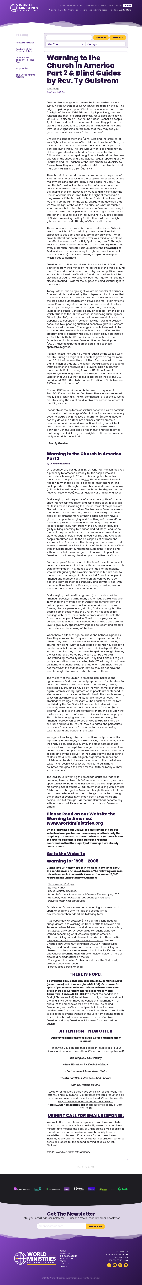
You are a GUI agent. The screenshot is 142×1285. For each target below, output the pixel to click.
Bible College (96, 5)
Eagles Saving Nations (95, 10)
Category (93, 44)
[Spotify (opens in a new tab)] (119, 1189)
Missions (79, 10)
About (58, 5)
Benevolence (68, 5)
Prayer (106, 5)
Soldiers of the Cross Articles (24, 50)
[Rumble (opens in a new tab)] (120, 1265)
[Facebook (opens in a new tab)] (109, 1265)
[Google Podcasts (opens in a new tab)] (52, 1189)
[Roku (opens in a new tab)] (66, 1189)
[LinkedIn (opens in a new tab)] (126, 1265)
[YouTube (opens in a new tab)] (115, 1265)
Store (124, 10)
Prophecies (69, 10)
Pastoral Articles (25, 42)
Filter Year (53, 44)
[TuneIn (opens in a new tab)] (38, 1189)
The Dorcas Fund (82, 5)
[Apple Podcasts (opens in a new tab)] (22, 1189)
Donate (123, 5)
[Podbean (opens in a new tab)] (103, 1189)
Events (118, 10)
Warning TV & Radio (53, 10)
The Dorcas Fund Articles (25, 76)
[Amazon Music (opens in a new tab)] (91, 1189)
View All (117, 37)
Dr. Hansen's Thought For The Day (25, 60)
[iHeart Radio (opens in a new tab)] (79, 1189)
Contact (114, 5)
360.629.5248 (121, 1256)
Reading (110, 10)
